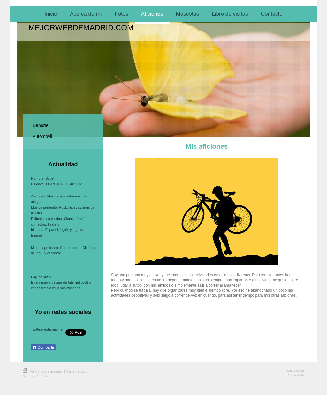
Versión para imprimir (43, 371)
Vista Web (296, 375)
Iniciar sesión (294, 370)
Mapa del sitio (76, 371)
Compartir (43, 347)
